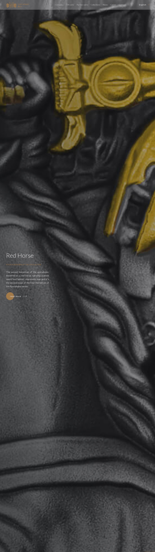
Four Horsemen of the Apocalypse (23, 264)
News (105, 5)
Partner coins (82, 5)
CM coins (71, 5)
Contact (122, 5)
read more (18, 296)
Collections (95, 5)
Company (60, 5)
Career (113, 5)
